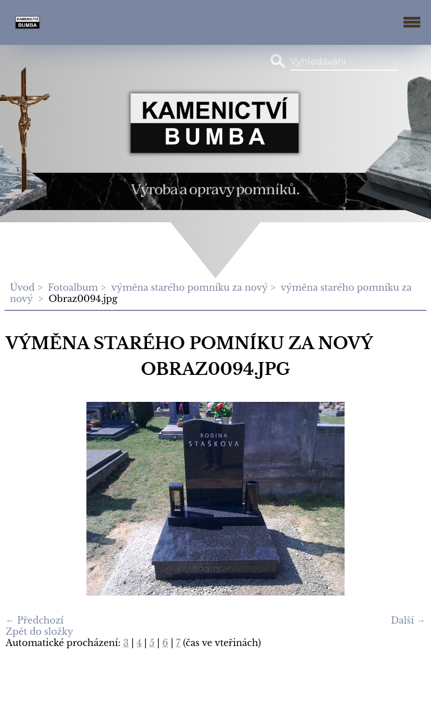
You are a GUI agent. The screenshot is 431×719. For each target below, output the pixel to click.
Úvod (22, 287)
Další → (408, 620)
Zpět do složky (40, 631)
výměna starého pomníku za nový (189, 287)
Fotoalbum (73, 287)
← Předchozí (34, 620)
